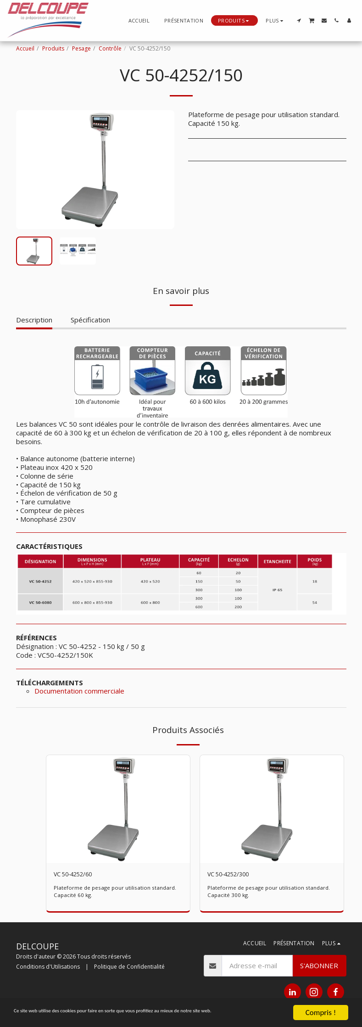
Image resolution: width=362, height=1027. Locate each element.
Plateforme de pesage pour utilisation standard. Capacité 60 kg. (116, 893)
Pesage (81, 48)
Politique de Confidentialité (129, 968)
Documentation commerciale (79, 690)
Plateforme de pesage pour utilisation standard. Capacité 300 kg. (270, 893)
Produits (53, 48)
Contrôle (110, 48)
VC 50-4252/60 (78, 875)
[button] (299, 20)
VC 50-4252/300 (233, 875)
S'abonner (319, 966)
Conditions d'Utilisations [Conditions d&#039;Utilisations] (48, 968)
